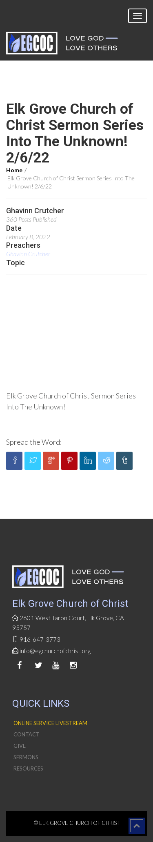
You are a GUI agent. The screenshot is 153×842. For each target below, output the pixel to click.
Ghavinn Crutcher (28, 254)
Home (14, 170)
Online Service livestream (50, 723)
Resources (28, 768)
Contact (26, 734)
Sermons (25, 757)
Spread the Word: (34, 441)
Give (19, 745)
